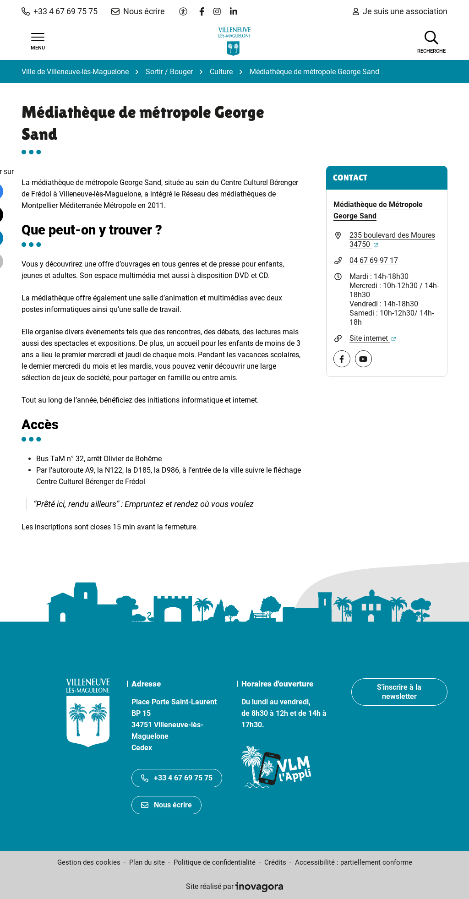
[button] (59, 11)
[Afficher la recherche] (431, 41)
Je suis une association (400, 11)
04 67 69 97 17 (373, 260)
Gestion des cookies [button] (88, 862)
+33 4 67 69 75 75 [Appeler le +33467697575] (177, 778)
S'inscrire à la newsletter (399, 692)
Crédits (275, 862)
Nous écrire (166, 805)
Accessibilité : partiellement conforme (353, 862)
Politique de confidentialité (215, 862)
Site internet (372, 338)
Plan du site (147, 862)
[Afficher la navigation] (38, 41)
